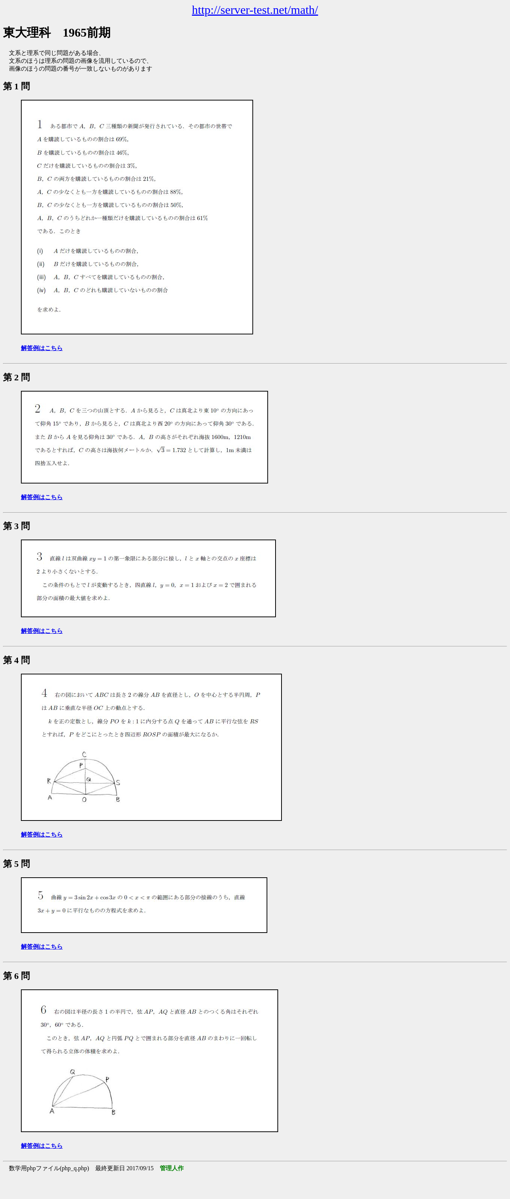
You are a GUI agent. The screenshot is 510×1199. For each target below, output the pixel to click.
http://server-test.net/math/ (255, 9)
